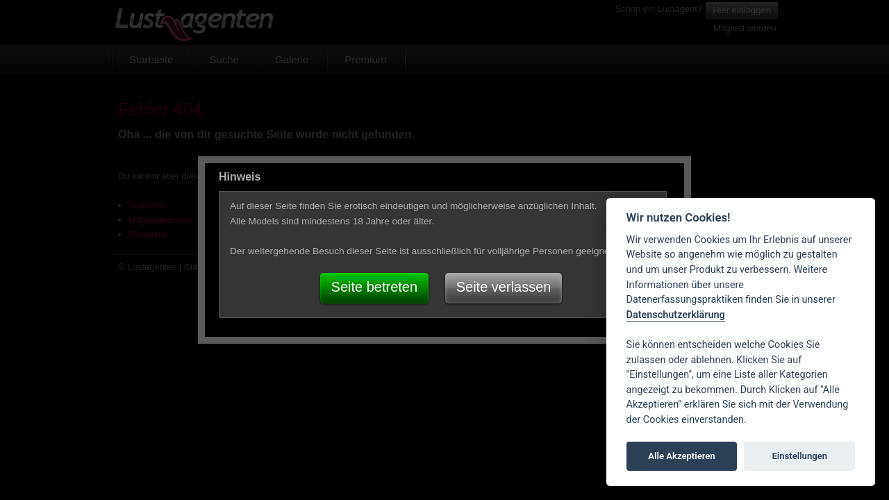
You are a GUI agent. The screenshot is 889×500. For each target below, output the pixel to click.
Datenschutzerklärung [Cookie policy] (675, 315)
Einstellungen (799, 456)
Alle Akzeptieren (681, 456)
